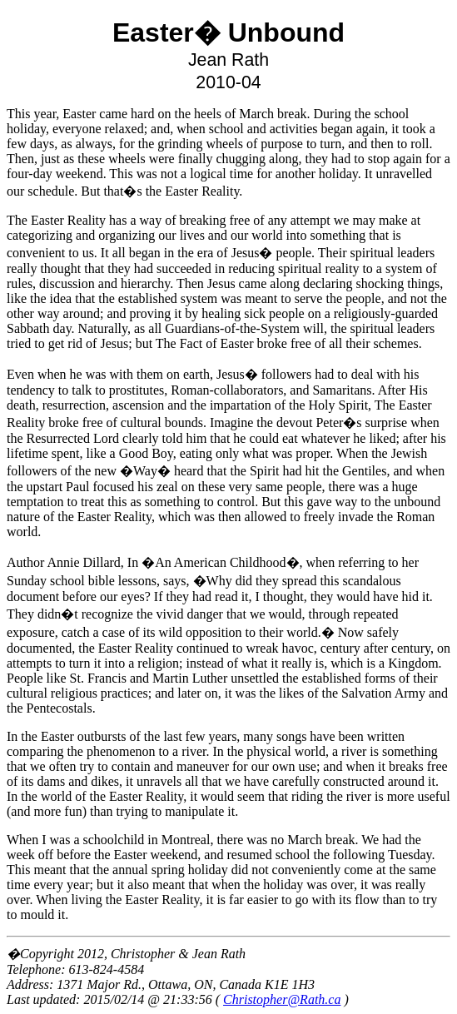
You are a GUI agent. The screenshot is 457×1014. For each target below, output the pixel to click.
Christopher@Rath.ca (281, 999)
